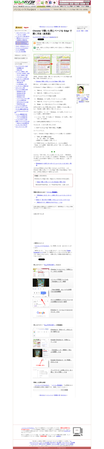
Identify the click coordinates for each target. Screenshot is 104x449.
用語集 (87, 6)
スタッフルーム (66, 442)
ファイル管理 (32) (21, 100)
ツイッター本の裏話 (21, 51)
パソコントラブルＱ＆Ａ (25, 9)
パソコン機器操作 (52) (21, 114)
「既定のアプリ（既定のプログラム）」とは (49, 202)
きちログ (62, 444)
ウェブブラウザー (45, 9)
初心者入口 (21, 6)
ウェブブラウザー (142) (22, 66)
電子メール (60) (21, 80)
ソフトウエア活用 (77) (21, 105)
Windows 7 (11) (21, 96)
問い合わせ (53, 442)
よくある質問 (46, 442)
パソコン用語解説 (52, 192)
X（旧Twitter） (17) (22, 84)
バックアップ (67, 431)
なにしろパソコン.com (20, 30)
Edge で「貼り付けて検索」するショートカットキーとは (53, 199)
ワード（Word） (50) (22, 75)
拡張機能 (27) (20, 68)
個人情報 (59, 442)
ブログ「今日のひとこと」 (22, 46)
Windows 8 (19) (21, 95)
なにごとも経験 (55, 444)
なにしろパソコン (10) (21, 126)
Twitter (69, 250)
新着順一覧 (57, 26)
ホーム (15, 6)
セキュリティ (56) (20, 87)
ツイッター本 (55, 6)
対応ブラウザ (42, 444)
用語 (82, 30)
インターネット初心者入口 (22, 36)
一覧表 (86, 30)
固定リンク (46, 37)
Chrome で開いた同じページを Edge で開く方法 (50, 81)
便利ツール (63, 6)
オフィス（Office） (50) (22, 71)
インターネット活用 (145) (22, 78)
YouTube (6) (20, 82)
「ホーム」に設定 (21, 34)
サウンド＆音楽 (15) (22, 116)
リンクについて (34, 444)
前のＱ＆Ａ (42, 26)
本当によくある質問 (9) (23, 123)
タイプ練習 (76, 6)
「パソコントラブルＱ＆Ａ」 (28, 428)
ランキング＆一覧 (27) (21, 125)
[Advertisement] (52, 19)
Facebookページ (38, 252)
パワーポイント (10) (22, 77)
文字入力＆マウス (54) (22, 102)
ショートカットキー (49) (23, 98)
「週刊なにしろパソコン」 (22, 38)
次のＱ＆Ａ (64, 26)
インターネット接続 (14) (22, 86)
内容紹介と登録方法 (22, 40)
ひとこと (27, 6)
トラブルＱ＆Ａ (41, 6)
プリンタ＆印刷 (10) (22, 117)
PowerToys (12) (21, 104)
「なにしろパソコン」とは (22, 32)
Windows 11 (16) (21, 91)
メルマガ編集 (84, 99)
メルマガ (33, 6)
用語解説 (48, 6)
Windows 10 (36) (21, 93)
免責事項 (58, 436)
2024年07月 (53, 37)
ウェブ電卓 (70, 6)
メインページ (49, 26)
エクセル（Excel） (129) (23, 73)
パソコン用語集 (69, 444)
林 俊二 (78, 94)
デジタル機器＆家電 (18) (22, 109)
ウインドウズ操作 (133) (22, 89)
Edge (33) (19, 70)
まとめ (78, 30)
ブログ (83, 6)
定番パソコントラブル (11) (22, 121)
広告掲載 (73, 442)
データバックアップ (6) (22, 107)
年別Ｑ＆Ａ (18, 55)
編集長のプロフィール (83, 84)
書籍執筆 (81, 101)
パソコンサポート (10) (21, 119)
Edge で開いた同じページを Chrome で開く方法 (51, 182)
